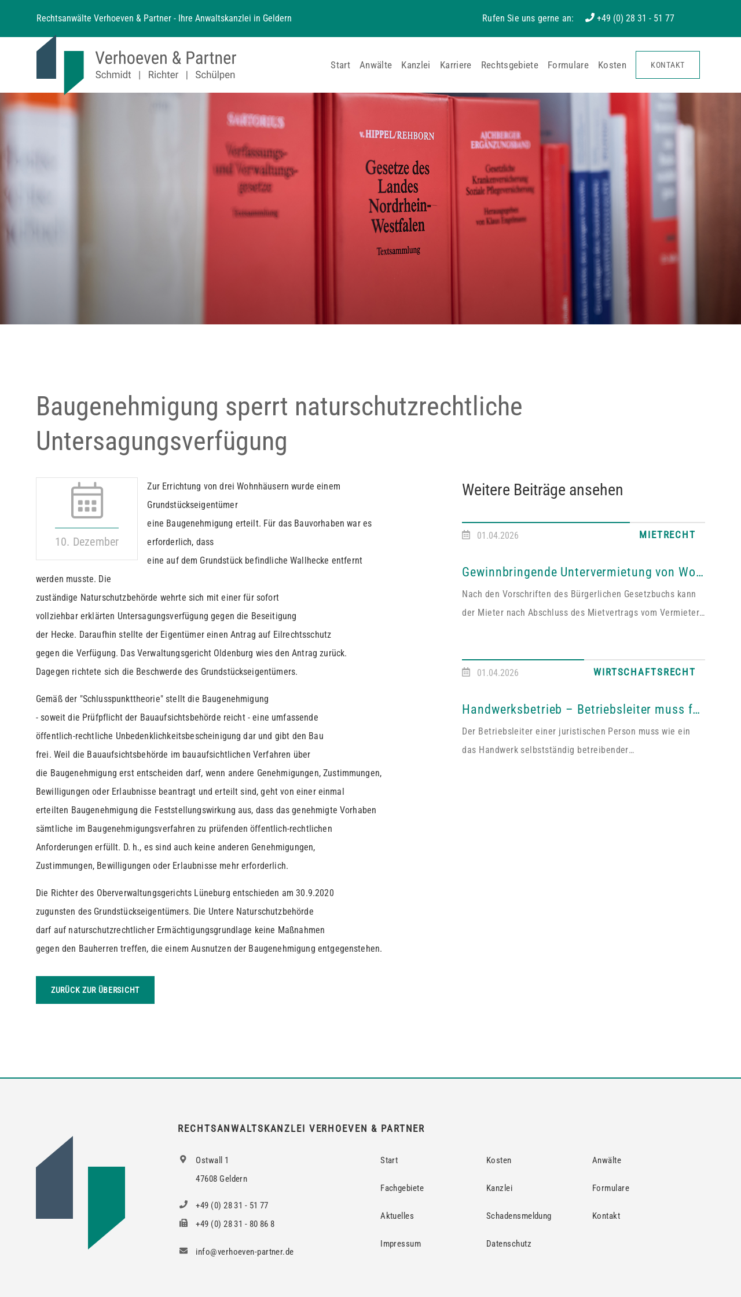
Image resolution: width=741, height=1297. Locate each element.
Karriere (456, 65)
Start (340, 65)
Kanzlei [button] (415, 65)
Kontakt (668, 65)
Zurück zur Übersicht (95, 990)
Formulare (568, 65)
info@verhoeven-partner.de (236, 1252)
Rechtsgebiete (509, 65)
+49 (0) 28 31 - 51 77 (635, 18)
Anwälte (376, 65)
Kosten (612, 65)
